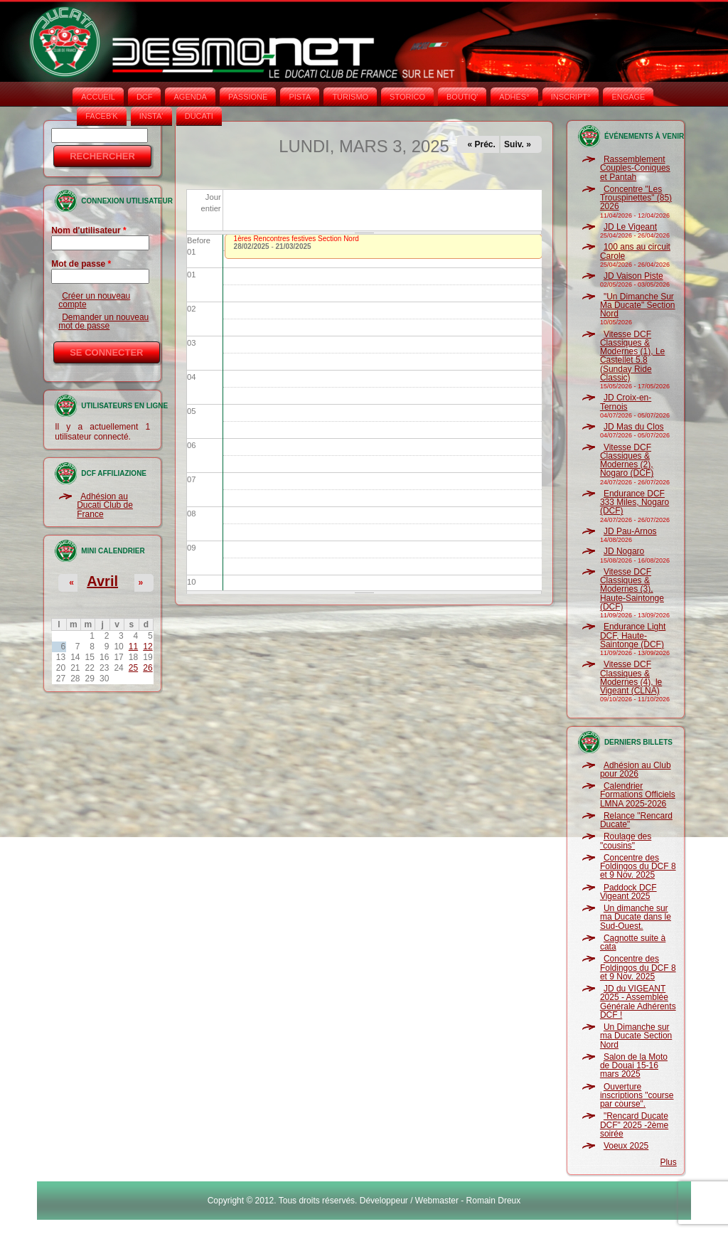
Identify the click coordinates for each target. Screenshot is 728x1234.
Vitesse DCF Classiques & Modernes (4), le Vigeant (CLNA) (631, 677)
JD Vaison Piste (633, 276)
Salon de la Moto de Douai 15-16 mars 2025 (634, 1066)
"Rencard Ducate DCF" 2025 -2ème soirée (634, 1125)
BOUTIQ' (462, 96)
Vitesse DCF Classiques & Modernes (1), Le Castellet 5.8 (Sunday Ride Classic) (632, 356)
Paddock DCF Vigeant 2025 (628, 892)
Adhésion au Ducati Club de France (105, 505)
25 (133, 668)
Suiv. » (517, 144)
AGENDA (189, 96)
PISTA (300, 96)
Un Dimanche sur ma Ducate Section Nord (636, 1036)
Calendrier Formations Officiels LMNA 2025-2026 (637, 795)
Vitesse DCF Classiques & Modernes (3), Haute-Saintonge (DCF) (632, 589)
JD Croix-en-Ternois (625, 402)
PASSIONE (247, 96)
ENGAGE (628, 96)
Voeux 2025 (626, 1146)
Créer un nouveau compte (94, 300)
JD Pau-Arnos (630, 531)
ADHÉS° (514, 96)
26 (147, 668)
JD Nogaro (624, 551)
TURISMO (350, 96)
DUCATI (199, 116)
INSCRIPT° (571, 96)
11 (133, 646)
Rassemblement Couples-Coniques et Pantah (635, 168)
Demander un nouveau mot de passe (103, 321)
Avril (102, 581)
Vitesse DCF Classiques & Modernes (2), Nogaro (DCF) (626, 460)
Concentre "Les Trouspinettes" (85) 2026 (636, 198)
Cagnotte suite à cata (632, 942)
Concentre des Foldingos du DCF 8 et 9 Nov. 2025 (638, 867)
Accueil (98, 96)
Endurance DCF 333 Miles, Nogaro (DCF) (634, 502)
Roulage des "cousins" (625, 840)
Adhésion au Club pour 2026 (635, 769)
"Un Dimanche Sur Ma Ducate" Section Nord (637, 305)
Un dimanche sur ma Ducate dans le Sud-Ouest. (635, 917)
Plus (668, 1162)
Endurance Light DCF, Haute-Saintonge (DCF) (632, 635)
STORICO (407, 96)
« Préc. (482, 144)
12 (147, 646)
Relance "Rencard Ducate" (636, 820)
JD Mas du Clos (634, 427)
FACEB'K (101, 116)
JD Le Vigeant (630, 227)
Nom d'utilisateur (89, 230)
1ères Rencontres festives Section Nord (296, 239)
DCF (144, 96)
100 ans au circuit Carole (635, 251)
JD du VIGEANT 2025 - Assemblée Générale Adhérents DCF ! (638, 1002)
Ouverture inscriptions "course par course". (637, 1096)
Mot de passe (81, 264)
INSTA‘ (151, 116)
